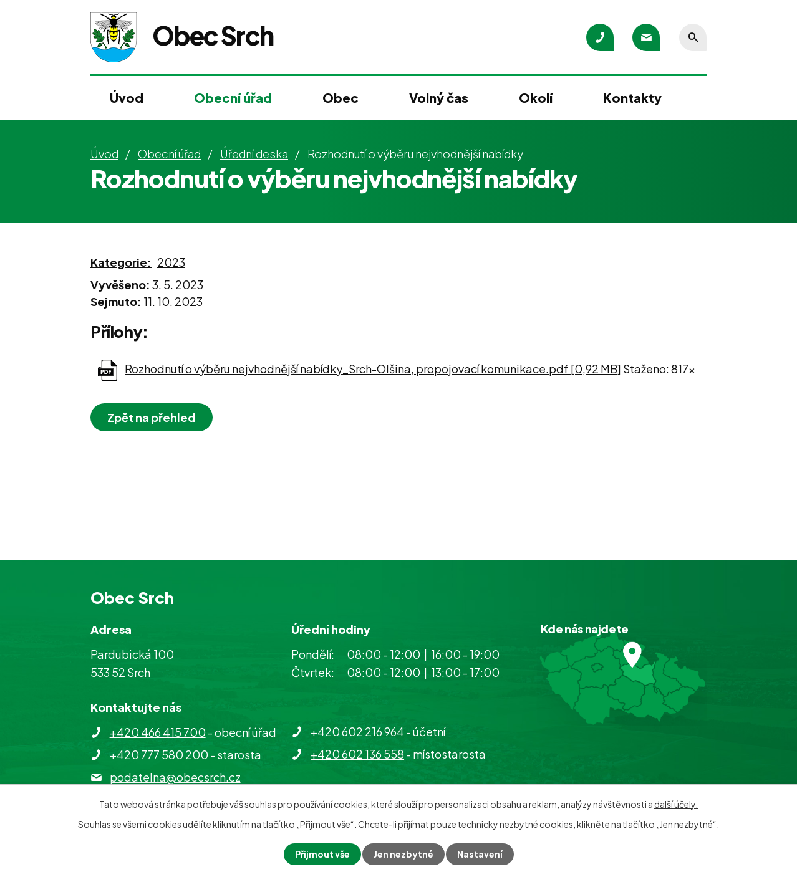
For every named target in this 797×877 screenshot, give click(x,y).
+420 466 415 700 (158, 732)
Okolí (536, 97)
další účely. (676, 804)
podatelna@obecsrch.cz (175, 777)
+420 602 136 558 (357, 754)
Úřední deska (254, 153)
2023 (171, 262)
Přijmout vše (322, 854)
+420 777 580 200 (159, 754)
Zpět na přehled (151, 417)
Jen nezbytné (403, 854)
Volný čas (438, 97)
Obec (340, 97)
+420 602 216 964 (357, 731)
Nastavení (480, 854)
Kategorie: (121, 262)
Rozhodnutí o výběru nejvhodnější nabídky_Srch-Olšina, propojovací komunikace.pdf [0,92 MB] (373, 369)
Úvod (126, 97)
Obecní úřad (233, 97)
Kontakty (632, 97)
